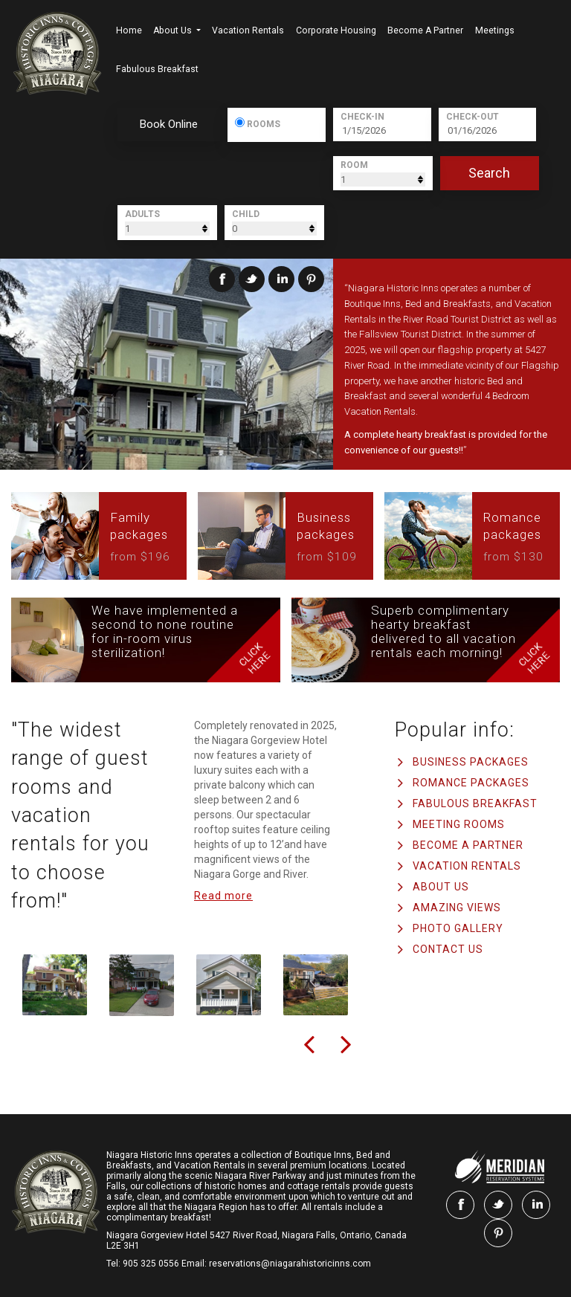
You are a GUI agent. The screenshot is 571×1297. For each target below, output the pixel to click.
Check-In (362, 116)
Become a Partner (425, 30)
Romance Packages (471, 783)
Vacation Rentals (248, 30)
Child (245, 214)
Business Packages (471, 762)
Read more (223, 896)
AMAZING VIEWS (457, 907)
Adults (142, 214)
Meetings (494, 30)
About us (173, 30)
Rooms (263, 123)
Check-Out (472, 116)
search (489, 173)
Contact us (448, 949)
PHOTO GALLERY (458, 928)
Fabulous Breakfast (157, 69)
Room (354, 165)
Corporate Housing (336, 30)
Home (129, 30)
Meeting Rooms (459, 824)
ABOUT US (441, 887)
